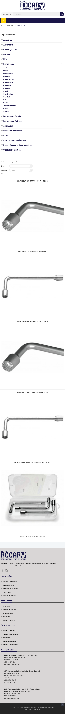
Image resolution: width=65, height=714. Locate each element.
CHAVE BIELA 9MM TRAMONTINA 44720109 (32, 392)
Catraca (5, 71)
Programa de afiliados (9, 641)
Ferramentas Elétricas (12, 121)
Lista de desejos (8, 613)
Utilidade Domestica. (12, 150)
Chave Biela (21, 26)
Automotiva (8, 45)
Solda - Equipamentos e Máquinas (17, 145)
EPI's (5, 59)
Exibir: (3, 166)
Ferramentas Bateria (12, 116)
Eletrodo (6, 54)
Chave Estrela (7, 85)
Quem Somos (7, 592)
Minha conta (6, 606)
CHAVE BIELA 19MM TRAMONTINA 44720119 (32, 322)
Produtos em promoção (10, 645)
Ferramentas (10, 26)
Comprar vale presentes (10, 634)
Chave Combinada (8, 80)
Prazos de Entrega (8, 585)
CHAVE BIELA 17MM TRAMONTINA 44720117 (32, 252)
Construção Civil (10, 49)
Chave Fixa (6, 88)
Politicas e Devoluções (10, 582)
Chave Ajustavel (8, 74)
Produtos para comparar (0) (9, 162)
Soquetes (6, 112)
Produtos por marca (9, 620)
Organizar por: (4, 171)
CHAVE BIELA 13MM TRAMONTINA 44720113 (32, 181)
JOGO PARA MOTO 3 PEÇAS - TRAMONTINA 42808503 (32, 463)
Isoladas (5, 103)
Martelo (5, 109)
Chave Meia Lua (8, 94)
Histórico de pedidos (9, 596)
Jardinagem (8, 126)
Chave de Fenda (8, 82)
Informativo (6, 617)
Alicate (5, 68)
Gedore (5, 100)
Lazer (5, 135)
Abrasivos (7, 40)
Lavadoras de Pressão (12, 130)
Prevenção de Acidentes (10, 589)
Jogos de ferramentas (9, 106)
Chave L (5, 91)
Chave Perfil (6, 97)
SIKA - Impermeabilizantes (14, 140)
